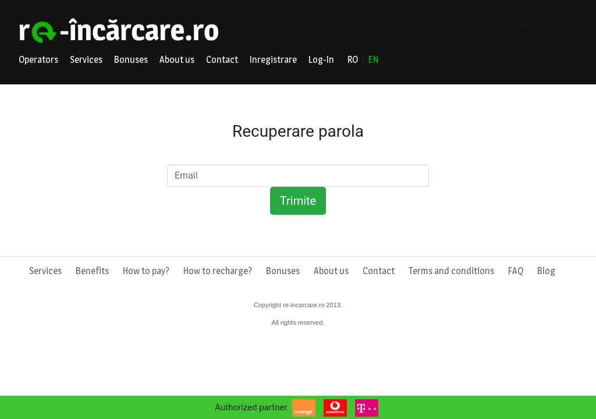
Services (86, 59)
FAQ (515, 270)
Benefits (92, 270)
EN (373, 59)
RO (352, 59)
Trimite (298, 201)
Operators (38, 59)
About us (176, 59)
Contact (222, 59)
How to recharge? (217, 270)
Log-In (321, 59)
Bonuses (131, 59)
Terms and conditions (451, 270)
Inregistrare (273, 59)
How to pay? (146, 270)
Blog (546, 270)
